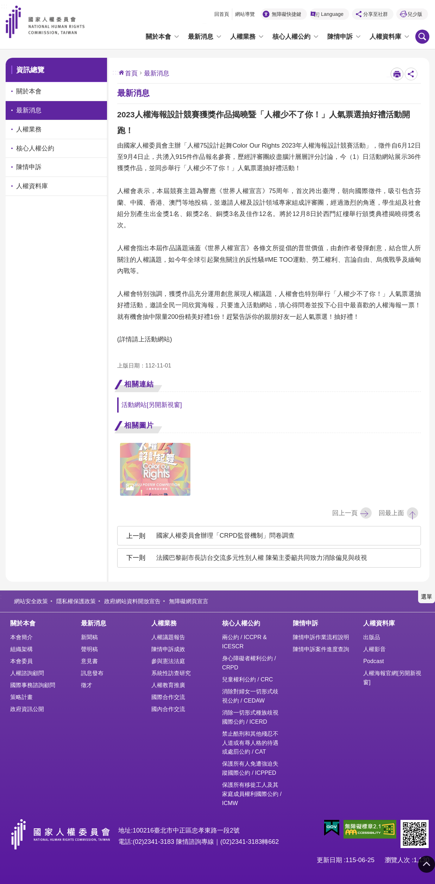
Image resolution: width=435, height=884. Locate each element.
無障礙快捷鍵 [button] (286, 14)
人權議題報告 (168, 637)
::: (4, 5)
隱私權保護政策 (76, 601)
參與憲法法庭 (168, 661)
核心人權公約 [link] (35, 148)
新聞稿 (89, 637)
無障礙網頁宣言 (188, 601)
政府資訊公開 (27, 709)
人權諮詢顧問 (27, 673)
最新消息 (200, 36)
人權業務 (243, 36)
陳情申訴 (340, 36)
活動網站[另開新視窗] (151, 404)
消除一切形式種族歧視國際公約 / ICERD (250, 717)
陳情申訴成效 (168, 649)
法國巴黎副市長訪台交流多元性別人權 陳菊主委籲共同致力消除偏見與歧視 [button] (261, 557)
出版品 (371, 637)
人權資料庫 (385, 36)
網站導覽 (245, 14)
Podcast (373, 661)
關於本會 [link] (29, 91)
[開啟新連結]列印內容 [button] (397, 74)
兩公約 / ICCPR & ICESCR (244, 641)
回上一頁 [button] (345, 513)
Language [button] (332, 14)
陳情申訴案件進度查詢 (321, 649)
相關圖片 (139, 425)
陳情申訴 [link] (29, 167)
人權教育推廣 (168, 685)
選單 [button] (426, 596)
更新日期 (329, 860)
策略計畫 (21, 697)
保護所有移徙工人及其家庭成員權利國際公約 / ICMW (252, 793)
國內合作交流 (168, 709)
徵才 (86, 685)
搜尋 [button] (422, 37)
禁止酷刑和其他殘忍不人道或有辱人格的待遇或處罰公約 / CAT (250, 742)
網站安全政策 (31, 601)
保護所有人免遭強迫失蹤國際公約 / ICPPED (250, 768)
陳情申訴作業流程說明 (321, 637)
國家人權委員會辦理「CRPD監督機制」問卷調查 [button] (225, 535)
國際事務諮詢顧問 (32, 685)
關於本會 (158, 36)
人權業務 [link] (29, 129)
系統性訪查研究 (171, 673)
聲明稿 (89, 649)
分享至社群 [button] (375, 14)
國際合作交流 (168, 697)
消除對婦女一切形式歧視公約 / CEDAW (250, 696)
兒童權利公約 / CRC (247, 679)
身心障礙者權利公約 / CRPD (249, 662)
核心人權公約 (291, 36)
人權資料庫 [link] (32, 186)
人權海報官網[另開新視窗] (392, 677)
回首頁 (221, 14)
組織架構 (21, 649)
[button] (331, 828)
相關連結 (139, 384)
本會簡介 (21, 637)
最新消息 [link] (29, 110)
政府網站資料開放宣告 (132, 601)
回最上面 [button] (391, 513)
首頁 (131, 73)
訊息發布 (92, 673)
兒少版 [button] (415, 14)
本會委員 (21, 661)
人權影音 (374, 649)
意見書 (89, 661)
